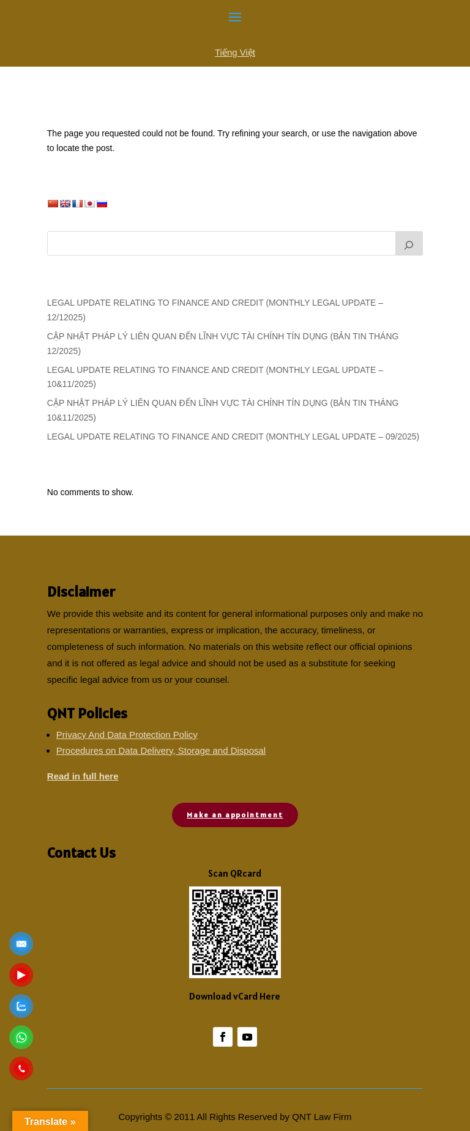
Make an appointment (235, 814)
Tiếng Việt (235, 52)
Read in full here (83, 776)
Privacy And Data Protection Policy (127, 734)
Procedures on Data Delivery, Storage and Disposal (161, 750)
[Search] (409, 243)
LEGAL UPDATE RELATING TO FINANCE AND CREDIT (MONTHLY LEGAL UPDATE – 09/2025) (233, 436)
